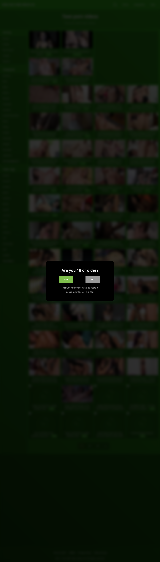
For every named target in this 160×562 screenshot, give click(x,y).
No (92, 279)
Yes (66, 279)
